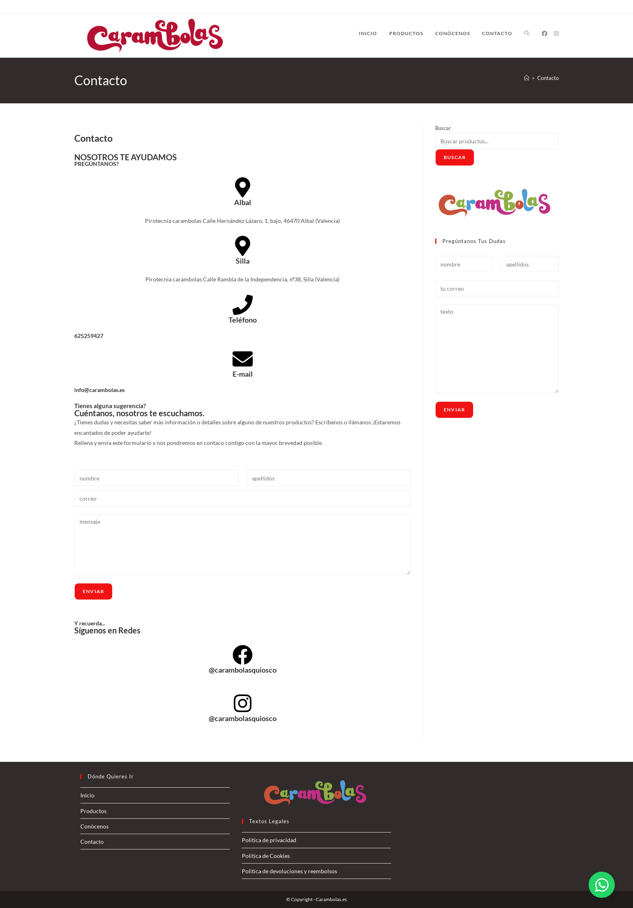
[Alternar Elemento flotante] (602, 885)
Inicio (87, 795)
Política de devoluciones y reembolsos (289, 871)
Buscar (443, 128)
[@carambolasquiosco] (243, 655)
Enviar (93, 591)
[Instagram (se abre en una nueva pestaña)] (556, 33)
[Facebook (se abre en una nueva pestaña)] (545, 33)
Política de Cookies (266, 855)
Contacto (548, 78)
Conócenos (94, 826)
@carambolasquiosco (243, 669)
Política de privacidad (269, 840)
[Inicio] (526, 78)
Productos (93, 810)
